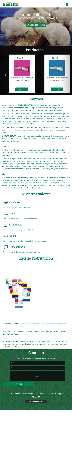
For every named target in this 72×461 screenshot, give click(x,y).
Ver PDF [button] (21, 89)
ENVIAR (19, 384)
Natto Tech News (36, 25)
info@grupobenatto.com (36, 401)
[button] (5, 75)
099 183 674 (36, 397)
